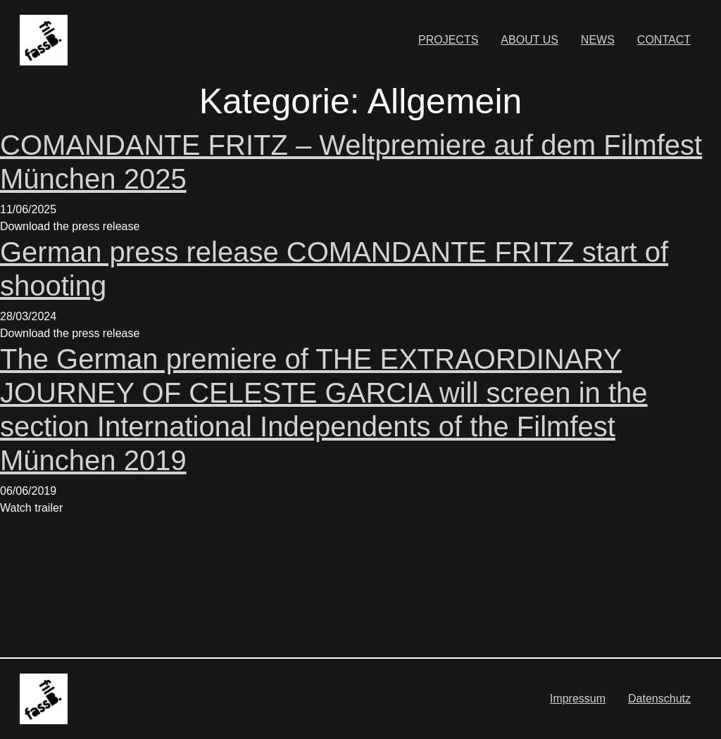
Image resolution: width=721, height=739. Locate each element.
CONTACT (664, 40)
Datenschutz (659, 699)
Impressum (578, 699)
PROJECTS (448, 40)
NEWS (598, 40)
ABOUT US (529, 40)
